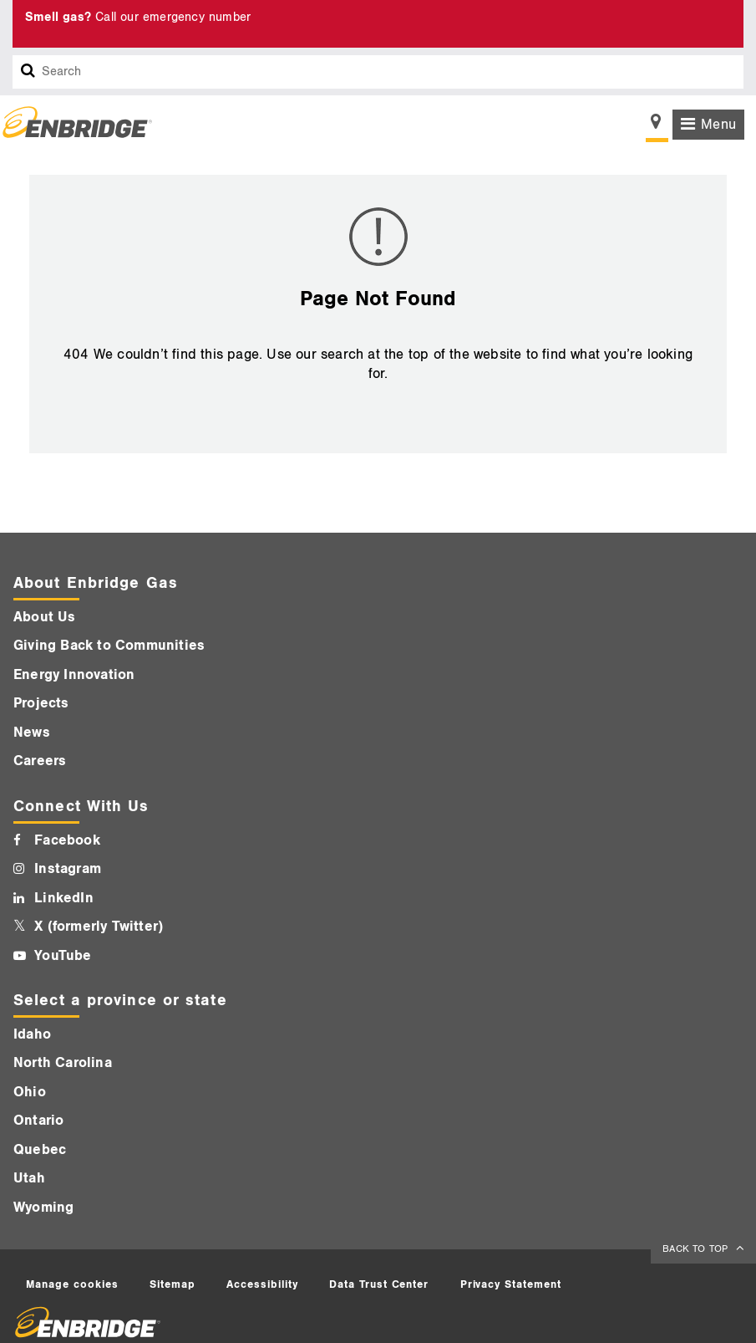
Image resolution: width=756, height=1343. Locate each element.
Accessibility (262, 1284)
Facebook (67, 840)
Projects (41, 703)
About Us (44, 617)
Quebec (39, 1149)
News (31, 732)
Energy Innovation (73, 674)
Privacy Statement (511, 1284)
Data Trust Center (379, 1284)
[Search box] (28, 72)
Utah (29, 1178)
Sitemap (172, 1284)
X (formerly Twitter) (98, 926)
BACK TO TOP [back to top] (696, 1249)
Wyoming (43, 1207)
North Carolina (62, 1062)
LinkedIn (64, 898)
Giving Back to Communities (109, 645)
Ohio (29, 1092)
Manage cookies (72, 1284)
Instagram (67, 868)
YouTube (62, 955)
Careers (39, 761)
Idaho (32, 1034)
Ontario (38, 1120)
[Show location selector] (657, 126)
